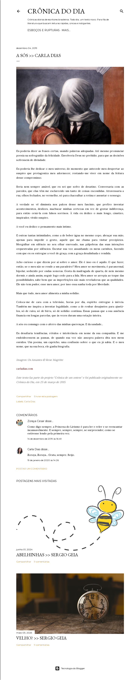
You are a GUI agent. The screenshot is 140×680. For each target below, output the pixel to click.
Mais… (66, 30)
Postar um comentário (31, 468)
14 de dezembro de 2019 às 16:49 (44, 438)
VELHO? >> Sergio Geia (41, 638)
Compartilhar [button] (23, 396)
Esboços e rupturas (43, 30)
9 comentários (41, 561)
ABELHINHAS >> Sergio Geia (47, 555)
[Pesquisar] (121, 10)
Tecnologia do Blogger (70, 668)
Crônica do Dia (56, 11)
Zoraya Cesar (35, 421)
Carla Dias (29, 401)
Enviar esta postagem (46, 396)
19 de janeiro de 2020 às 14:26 (43, 460)
